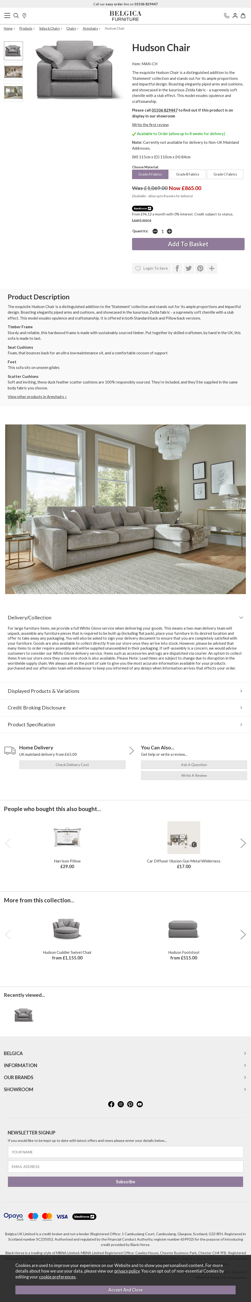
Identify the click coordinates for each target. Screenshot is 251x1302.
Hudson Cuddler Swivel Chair (67, 952)
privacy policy (126, 1271)
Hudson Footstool (183, 952)
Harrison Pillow (67, 861)
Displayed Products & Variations (43, 691)
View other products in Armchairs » (37, 396)
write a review (194, 775)
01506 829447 (165, 110)
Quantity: (140, 231)
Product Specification (31, 724)
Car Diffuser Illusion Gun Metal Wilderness (183, 861)
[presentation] (8, 843)
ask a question (194, 764)
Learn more (141, 220)
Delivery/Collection (29, 617)
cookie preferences (57, 1276)
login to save (151, 269)
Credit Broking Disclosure (37, 707)
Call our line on (125, 4)
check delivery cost (72, 764)
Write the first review (150, 124)
